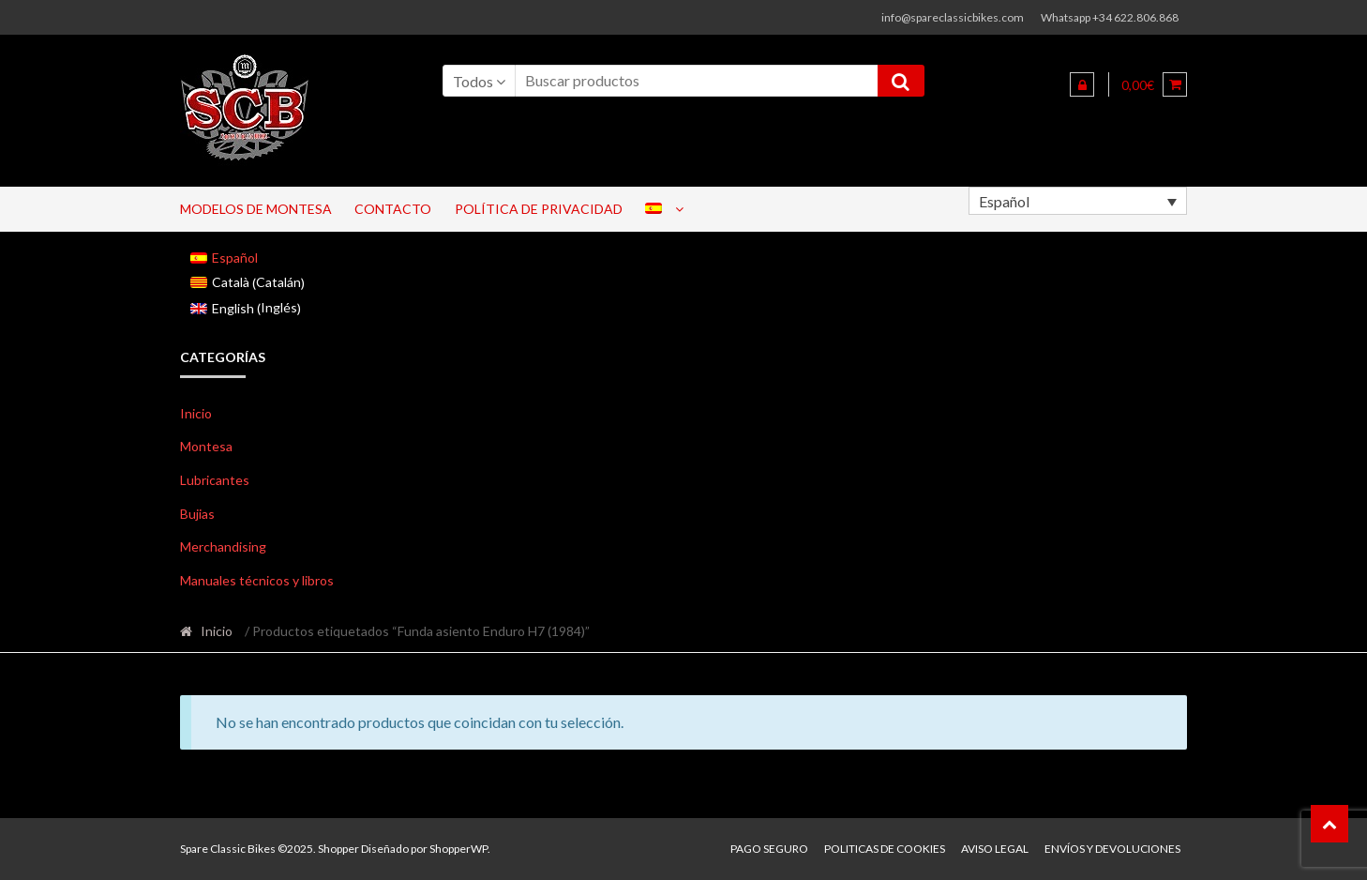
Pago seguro (769, 849)
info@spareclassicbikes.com (952, 17)
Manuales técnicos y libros (257, 580)
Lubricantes (214, 480)
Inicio (196, 413)
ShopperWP (458, 849)
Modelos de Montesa (256, 209)
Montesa (206, 446)
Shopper (338, 849)
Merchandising (223, 546)
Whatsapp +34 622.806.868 (1110, 17)
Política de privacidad (539, 209)
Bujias (197, 514)
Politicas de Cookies (884, 849)
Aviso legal (995, 849)
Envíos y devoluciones (1112, 849)
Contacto (392, 209)
